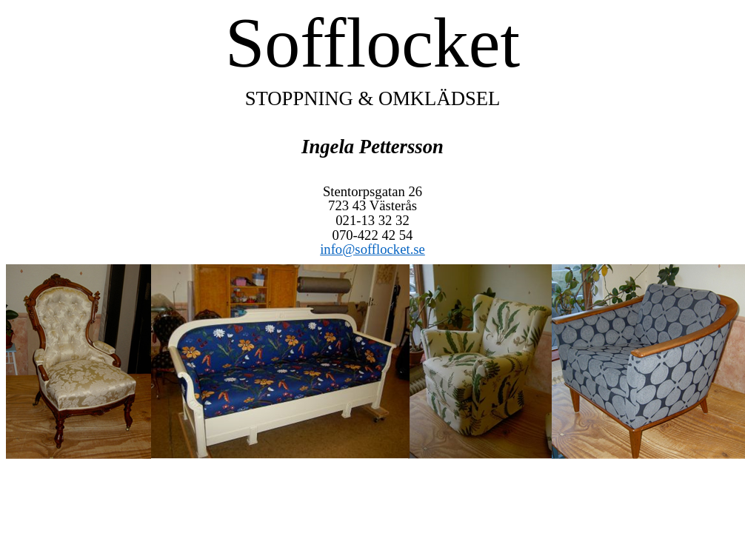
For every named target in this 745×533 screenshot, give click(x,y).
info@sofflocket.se (372, 249)
